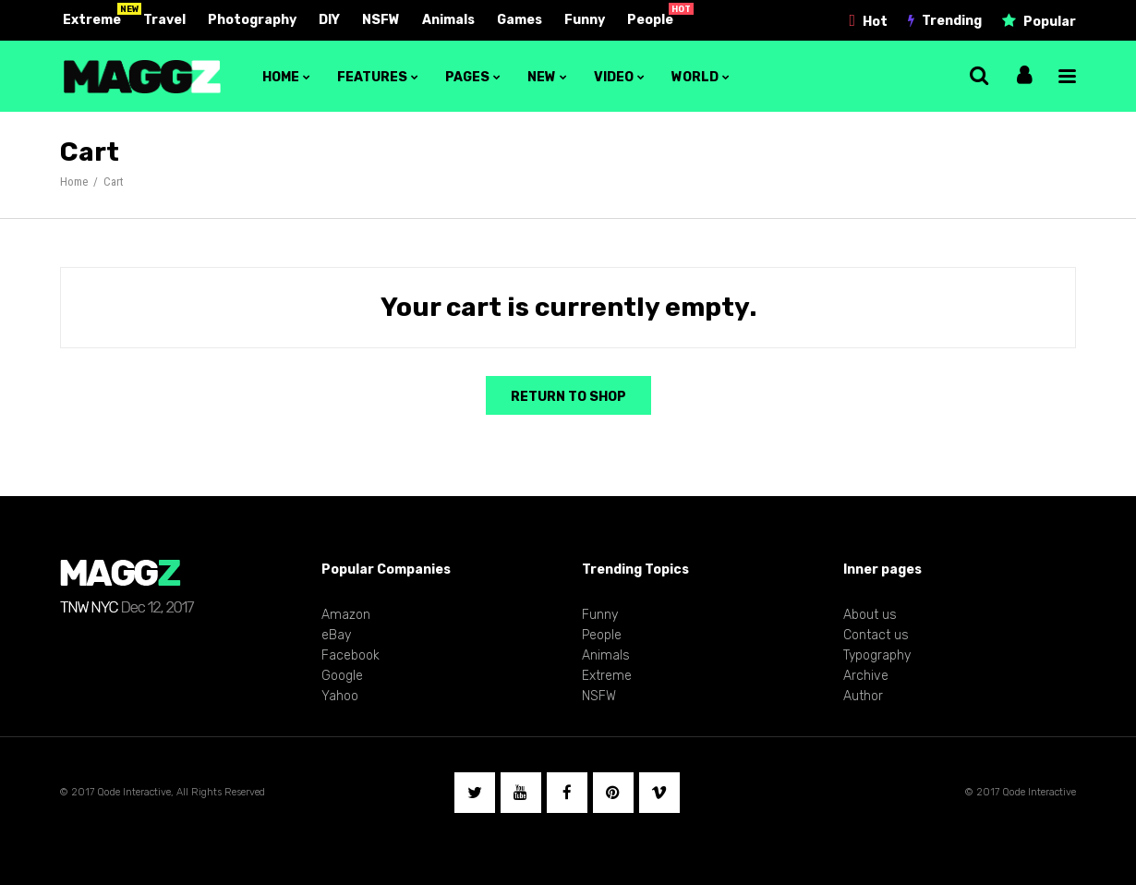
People (650, 20)
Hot (875, 22)
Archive (865, 676)
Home (74, 181)
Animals (448, 20)
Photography (252, 20)
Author (863, 696)
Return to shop (568, 397)
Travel (164, 20)
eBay (336, 635)
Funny (584, 20)
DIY (329, 20)
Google (342, 676)
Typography (877, 655)
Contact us (876, 635)
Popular (1049, 22)
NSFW (381, 20)
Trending (952, 21)
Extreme (92, 20)
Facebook (350, 655)
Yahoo (339, 696)
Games (519, 20)
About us (870, 615)
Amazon (345, 615)
